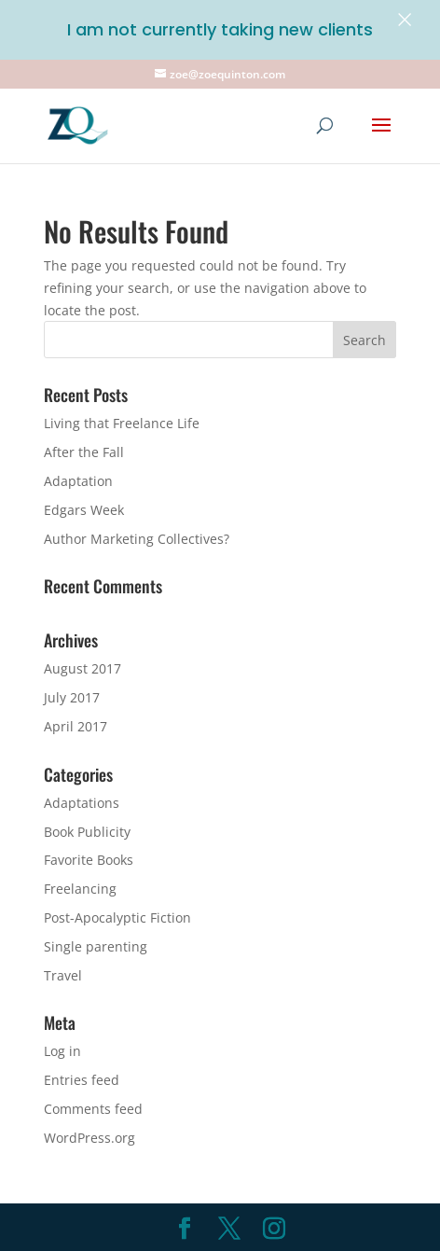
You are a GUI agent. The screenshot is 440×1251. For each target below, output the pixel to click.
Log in (62, 1051)
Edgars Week (84, 510)
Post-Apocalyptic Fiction (117, 917)
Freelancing (80, 888)
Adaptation (78, 481)
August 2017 (82, 668)
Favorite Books (88, 860)
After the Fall (84, 452)
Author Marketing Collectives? (136, 539)
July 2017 (72, 697)
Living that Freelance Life (121, 423)
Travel (63, 975)
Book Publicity (87, 832)
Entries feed (81, 1080)
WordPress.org (89, 1138)
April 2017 (75, 726)
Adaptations (81, 803)
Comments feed (93, 1109)
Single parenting (95, 946)
